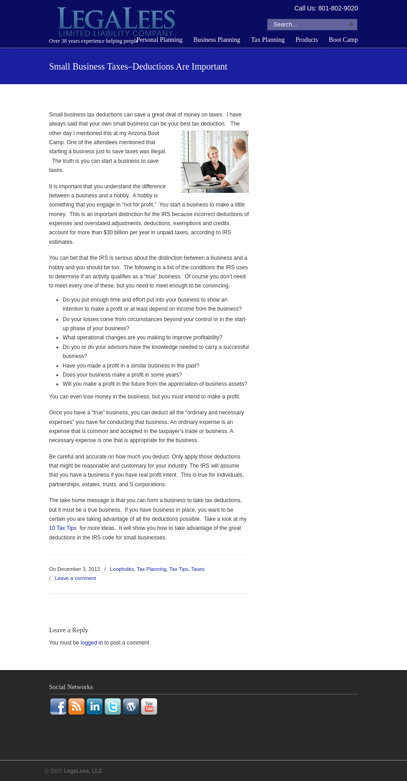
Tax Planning (151, 569)
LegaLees (117, 23)
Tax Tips (179, 569)
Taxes (198, 569)
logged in (92, 643)
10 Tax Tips (62, 528)
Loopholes (122, 569)
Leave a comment (75, 578)
